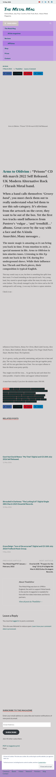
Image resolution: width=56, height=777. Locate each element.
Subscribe (11, 732)
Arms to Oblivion (16, 171)
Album (16, 389)
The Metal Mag (19, 9)
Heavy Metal (40, 395)
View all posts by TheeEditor (31, 601)
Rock (38, 399)
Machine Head (22, 397)
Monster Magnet (9, 399)
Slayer (43, 399)
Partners (37, 771)
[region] (28, 668)
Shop (6, 48)
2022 (11, 389)
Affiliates (11, 43)
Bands (14, 771)
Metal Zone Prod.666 (36, 397)
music (19, 399)
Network (29, 771)
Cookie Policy (42, 762)
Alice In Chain (25, 389)
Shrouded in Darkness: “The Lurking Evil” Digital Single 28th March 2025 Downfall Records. (26, 502)
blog (44, 771)
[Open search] (50, 23)
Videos (21, 771)
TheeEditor (19, 69)
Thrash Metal (31, 401)
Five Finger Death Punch (12, 395)
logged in (15, 621)
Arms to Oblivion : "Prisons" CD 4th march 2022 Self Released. (25, 391)
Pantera (25, 399)
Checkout (6, 771)
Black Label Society (16, 393)
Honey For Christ (9, 397)
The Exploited (8, 401)
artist (5, 393)
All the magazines (14, 33)
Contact (7, 58)
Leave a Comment (30, 69)
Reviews (8, 38)
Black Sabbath (30, 393)
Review (32, 399)
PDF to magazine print (11, 746)
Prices (7, 53)
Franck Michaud (28, 395)
